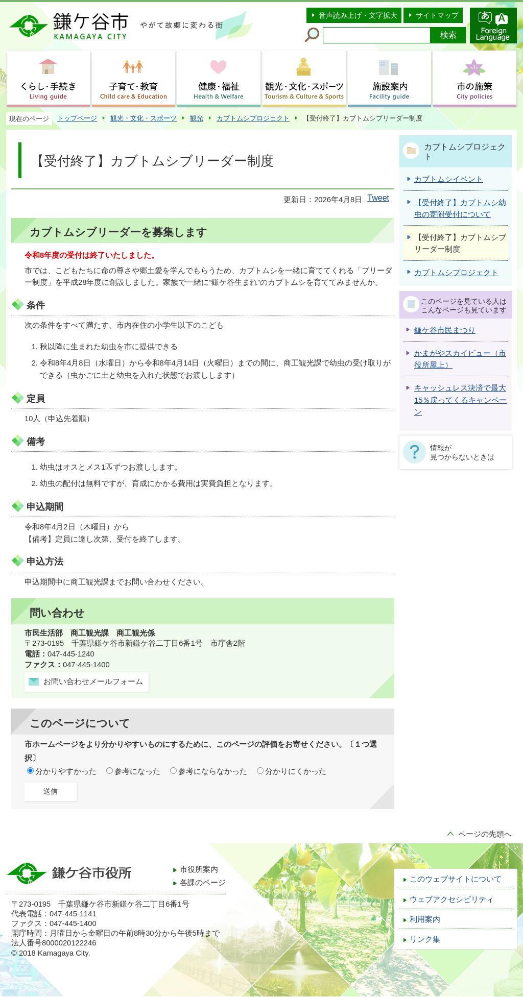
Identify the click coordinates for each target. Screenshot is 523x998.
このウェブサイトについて (456, 879)
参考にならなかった (212, 771)
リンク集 (425, 939)
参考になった (137, 771)
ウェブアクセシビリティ (452, 899)
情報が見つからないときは (462, 452)
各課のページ (203, 883)
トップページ (77, 118)
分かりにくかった (295, 771)
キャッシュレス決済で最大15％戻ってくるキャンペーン (460, 400)
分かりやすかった (66, 771)
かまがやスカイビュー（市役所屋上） (460, 359)
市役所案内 (199, 869)
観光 (196, 118)
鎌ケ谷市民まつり (445, 330)
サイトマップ (437, 15)
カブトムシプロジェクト (253, 118)
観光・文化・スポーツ (143, 118)
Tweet (378, 197)
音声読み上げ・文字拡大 (358, 15)
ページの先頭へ (485, 834)
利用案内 (425, 919)
